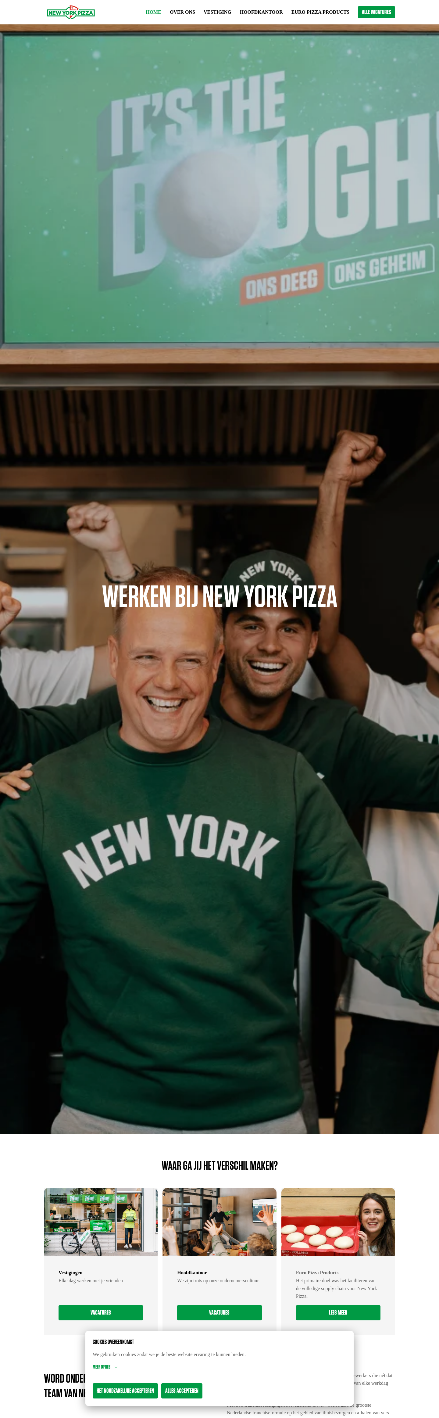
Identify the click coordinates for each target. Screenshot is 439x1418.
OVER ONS (173, 12)
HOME (143, 12)
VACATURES (101, 1313)
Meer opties (105, 1367)
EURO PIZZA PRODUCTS (318, 12)
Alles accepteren (181, 1391)
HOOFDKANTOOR (255, 12)
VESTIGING (210, 12)
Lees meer (338, 1313)
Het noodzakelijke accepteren (125, 1391)
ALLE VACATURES (376, 12)
